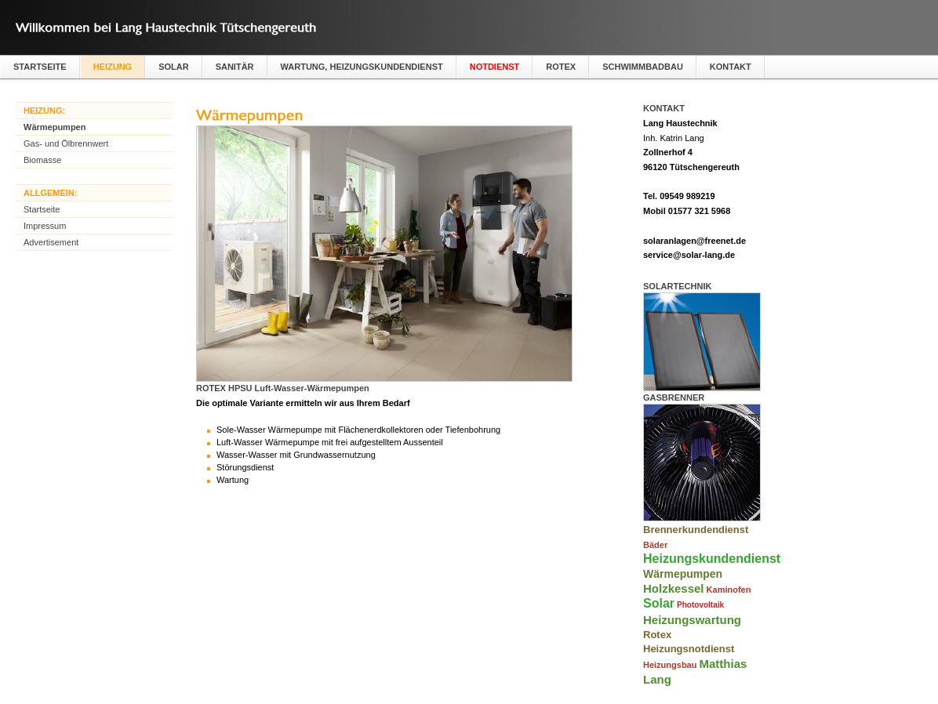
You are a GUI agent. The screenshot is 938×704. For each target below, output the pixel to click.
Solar (173, 66)
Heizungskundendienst (711, 558)
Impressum (45, 225)
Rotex (561, 66)
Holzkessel (673, 588)
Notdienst (495, 66)
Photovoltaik (700, 605)
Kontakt (730, 66)
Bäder (655, 545)
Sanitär (235, 66)
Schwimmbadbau (642, 66)
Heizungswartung (692, 619)
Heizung (113, 66)
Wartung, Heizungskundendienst (362, 66)
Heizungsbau (669, 665)
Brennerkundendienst (695, 529)
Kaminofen (729, 589)
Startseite (40, 66)
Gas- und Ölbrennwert (66, 143)
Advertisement (51, 242)
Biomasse (42, 160)
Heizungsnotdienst (688, 649)
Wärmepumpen (54, 127)
